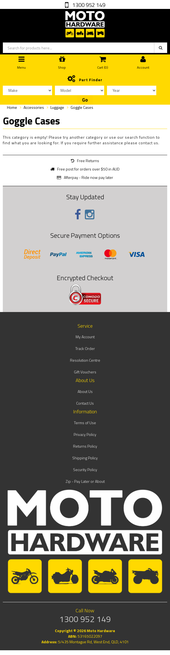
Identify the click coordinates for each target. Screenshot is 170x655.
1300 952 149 (88, 5)
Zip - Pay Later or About (85, 481)
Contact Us (85, 403)
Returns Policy (85, 446)
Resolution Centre (85, 360)
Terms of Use (85, 423)
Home (12, 107)
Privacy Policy (85, 434)
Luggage (57, 107)
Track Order (85, 348)
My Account (85, 337)
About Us (85, 391)
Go (85, 100)
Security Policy (85, 469)
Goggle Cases (82, 107)
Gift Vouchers (85, 372)
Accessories (34, 107)
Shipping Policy (85, 458)
